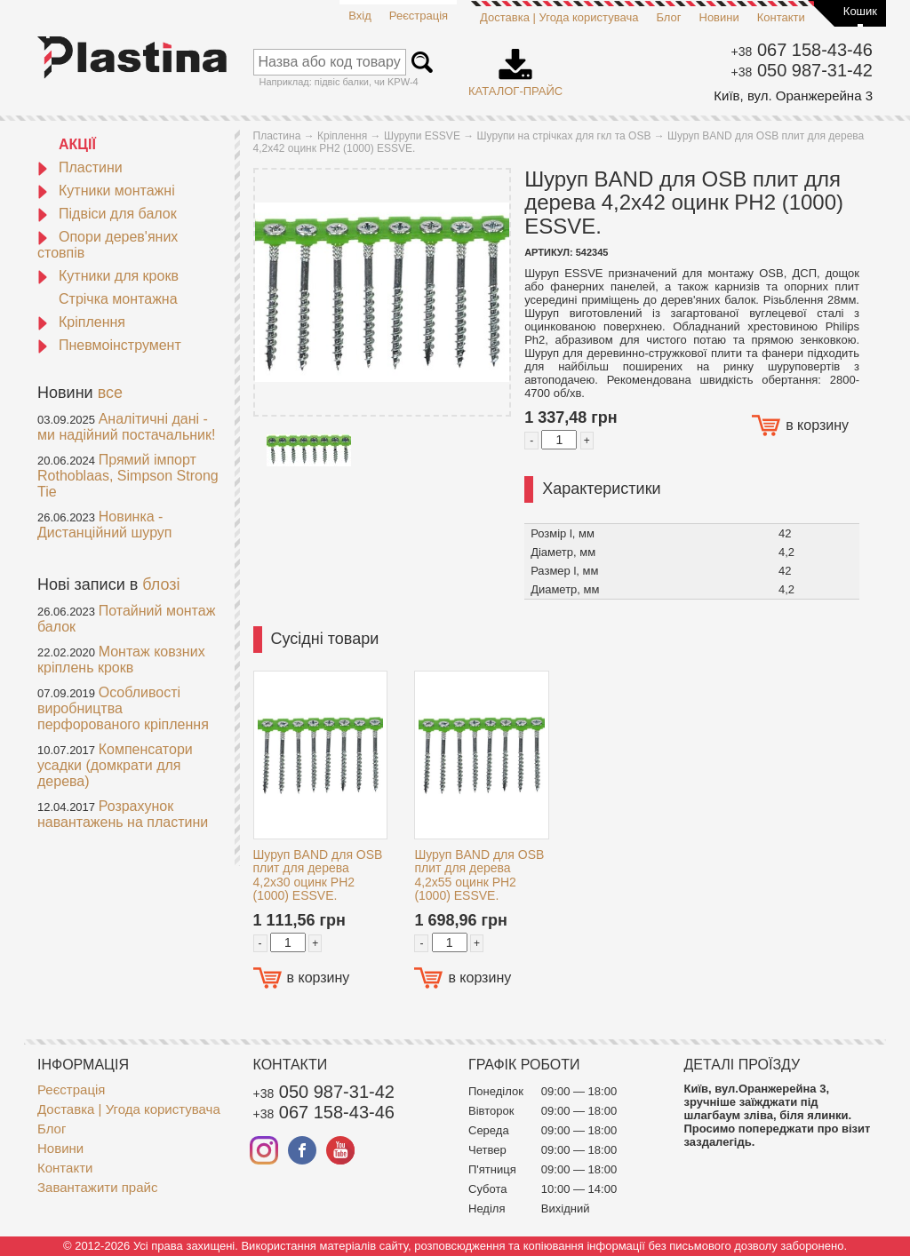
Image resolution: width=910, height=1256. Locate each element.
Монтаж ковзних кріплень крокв (121, 659)
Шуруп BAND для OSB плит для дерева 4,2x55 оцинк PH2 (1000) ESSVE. (479, 874)
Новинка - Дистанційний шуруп (104, 524)
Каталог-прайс (515, 66)
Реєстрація (418, 15)
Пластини (80, 167)
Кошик (860, 11)
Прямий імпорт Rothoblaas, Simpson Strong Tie (128, 475)
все (110, 392)
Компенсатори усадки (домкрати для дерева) (115, 765)
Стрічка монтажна (118, 298)
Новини (719, 17)
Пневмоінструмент (109, 345)
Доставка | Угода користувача (559, 17)
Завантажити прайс (97, 1187)
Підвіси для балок (107, 213)
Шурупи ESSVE (422, 136)
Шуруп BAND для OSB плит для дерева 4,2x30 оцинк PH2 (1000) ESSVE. (318, 874)
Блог (668, 17)
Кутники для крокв (108, 275)
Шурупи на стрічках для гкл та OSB (564, 136)
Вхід (359, 15)
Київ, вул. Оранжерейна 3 (793, 95)
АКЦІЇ (77, 144)
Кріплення (81, 322)
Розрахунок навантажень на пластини (122, 814)
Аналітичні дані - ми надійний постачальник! (126, 426)
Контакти (781, 17)
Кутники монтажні (106, 190)
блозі (161, 584)
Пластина (277, 136)
